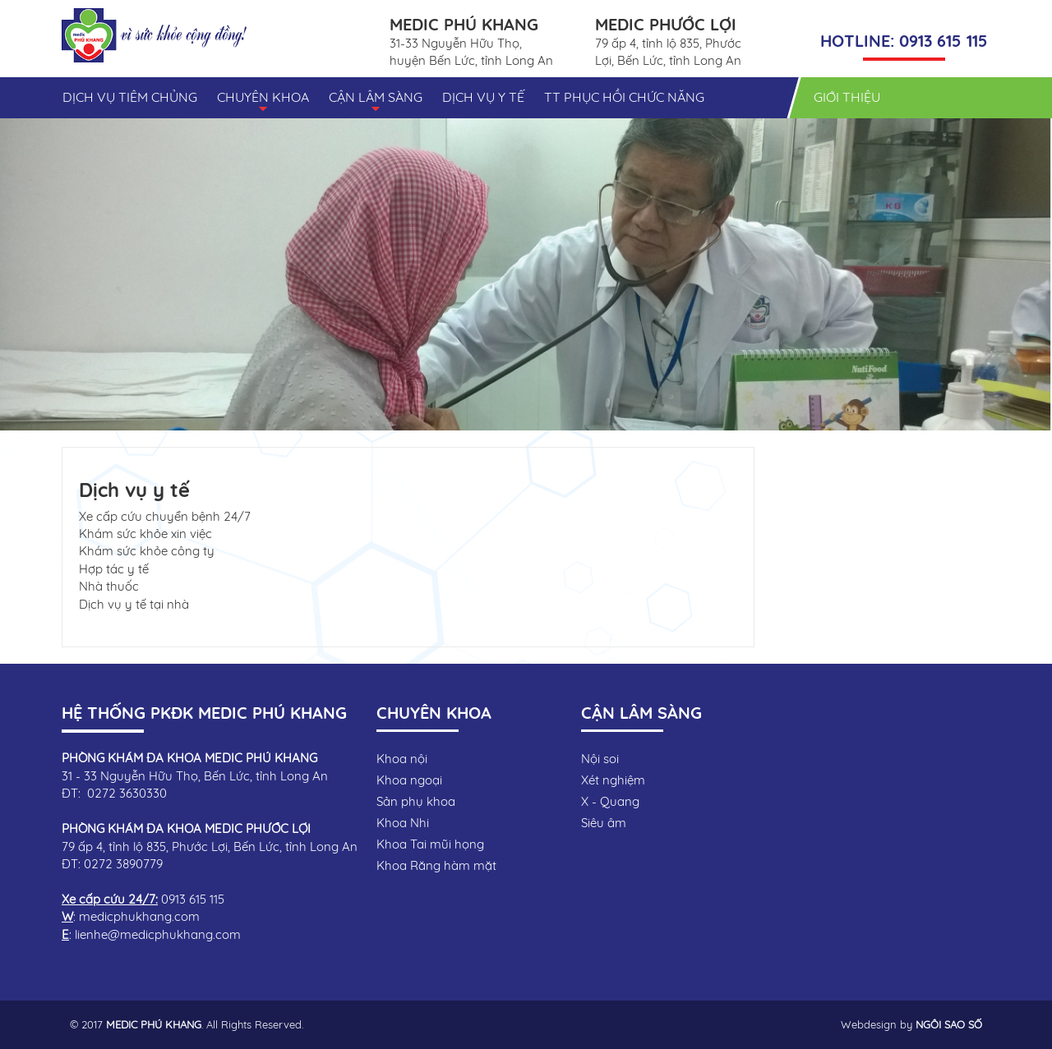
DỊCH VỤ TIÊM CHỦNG (129, 97)
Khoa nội (401, 758)
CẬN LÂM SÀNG (375, 103)
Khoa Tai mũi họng (430, 844)
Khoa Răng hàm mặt (436, 865)
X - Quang (610, 801)
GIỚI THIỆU (847, 97)
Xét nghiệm (613, 780)
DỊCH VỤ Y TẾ (483, 97)
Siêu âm (603, 822)
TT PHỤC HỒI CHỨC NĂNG (624, 97)
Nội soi (600, 758)
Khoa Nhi (402, 822)
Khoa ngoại (409, 780)
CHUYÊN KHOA (263, 103)
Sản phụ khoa (415, 801)
